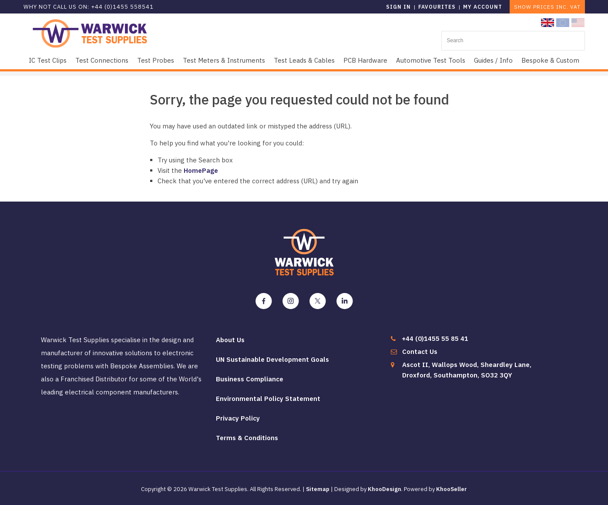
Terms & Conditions (247, 438)
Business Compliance (249, 379)
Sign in (398, 6)
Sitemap (317, 489)
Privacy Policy (238, 418)
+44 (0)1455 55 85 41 (435, 338)
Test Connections (101, 60)
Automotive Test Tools (430, 60)
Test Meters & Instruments (224, 60)
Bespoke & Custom (550, 60)
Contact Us (419, 351)
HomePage (201, 170)
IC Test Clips (48, 60)
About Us (230, 340)
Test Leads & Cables (304, 60)
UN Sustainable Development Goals (272, 359)
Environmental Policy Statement (268, 398)
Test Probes (155, 60)
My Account (482, 6)
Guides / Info (493, 60)
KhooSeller (451, 489)
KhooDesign (384, 489)
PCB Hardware (365, 60)
